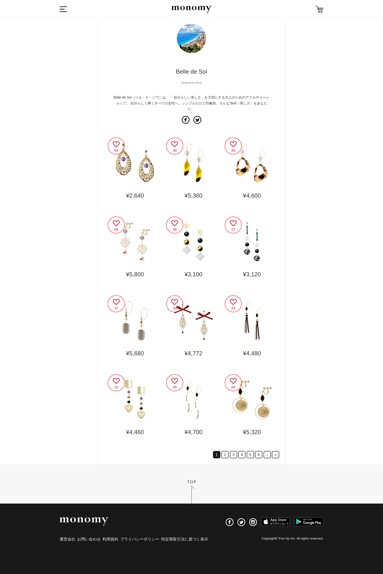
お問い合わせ (89, 539)
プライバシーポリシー (139, 539)
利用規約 (110, 539)
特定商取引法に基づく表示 (184, 539)
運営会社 (67, 539)
